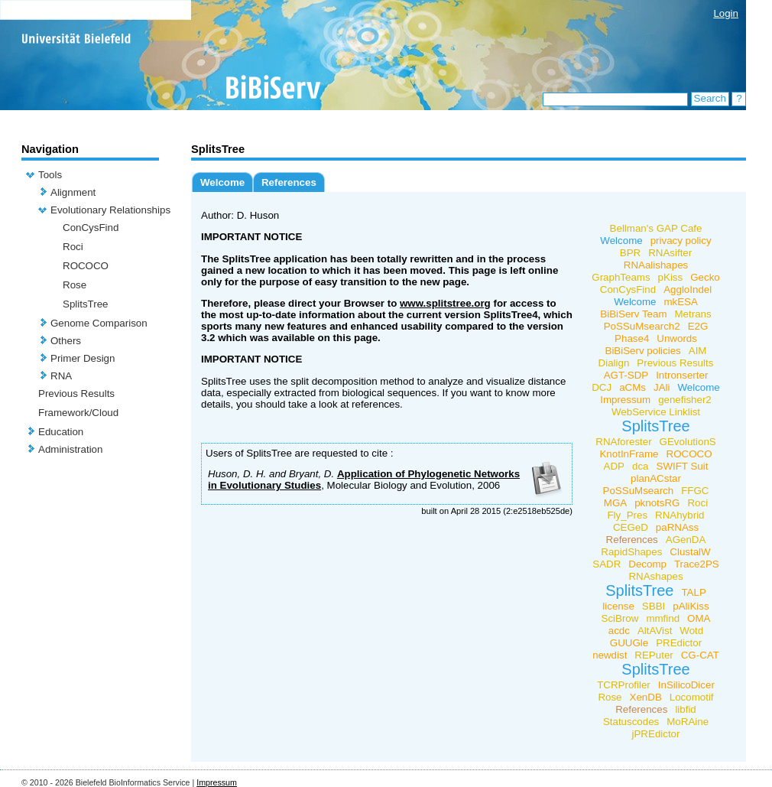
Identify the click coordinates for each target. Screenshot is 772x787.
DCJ (601, 387)
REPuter (653, 655)
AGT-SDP (626, 375)
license (618, 606)
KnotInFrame (628, 454)
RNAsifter (670, 253)
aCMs (632, 387)
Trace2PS (696, 564)
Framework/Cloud (78, 412)
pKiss (670, 277)
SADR (606, 564)
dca (640, 466)
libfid (685, 709)
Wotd (691, 630)
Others (65, 340)
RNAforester (623, 441)
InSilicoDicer (686, 685)
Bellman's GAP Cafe (656, 228)
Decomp (647, 564)
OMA (698, 618)
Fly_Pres (627, 515)
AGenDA (686, 539)
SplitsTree (86, 304)
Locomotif (692, 697)
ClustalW (690, 552)
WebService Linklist (655, 412)
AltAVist (654, 630)
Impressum (625, 399)
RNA (61, 376)
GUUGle (629, 643)
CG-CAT (700, 655)
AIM (698, 350)
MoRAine (688, 721)
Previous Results (76, 393)
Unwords (677, 338)
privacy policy (681, 240)
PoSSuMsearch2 (642, 326)
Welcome (222, 182)
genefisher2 (685, 399)
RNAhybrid (679, 515)
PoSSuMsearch (638, 490)
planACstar (656, 478)
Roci (73, 246)
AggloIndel (687, 289)
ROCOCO (86, 266)
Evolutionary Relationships (110, 210)
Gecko (705, 277)
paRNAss (677, 527)
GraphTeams (621, 277)
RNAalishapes (656, 265)
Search (710, 98)
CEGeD (630, 527)
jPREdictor (656, 734)
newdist (609, 655)
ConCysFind (90, 227)
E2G (698, 326)
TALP (693, 592)
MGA (615, 503)
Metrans (693, 314)
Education (60, 431)
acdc (619, 630)
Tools (50, 174)
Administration (70, 449)
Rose (74, 285)
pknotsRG (657, 503)
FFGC (695, 490)
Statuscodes (631, 721)
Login (725, 13)
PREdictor (679, 643)
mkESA (680, 301)
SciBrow (620, 618)
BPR (630, 253)
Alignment (73, 192)
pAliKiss (691, 606)
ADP (614, 466)
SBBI (653, 606)
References (288, 182)
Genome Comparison (99, 323)
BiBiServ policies (643, 350)
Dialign (614, 363)
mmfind (663, 618)
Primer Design (82, 358)
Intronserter (682, 375)
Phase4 (632, 338)
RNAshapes (655, 576)
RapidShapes (631, 552)
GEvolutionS (688, 441)
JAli (662, 387)
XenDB (646, 697)
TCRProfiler (623, 685)
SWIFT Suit (683, 466)
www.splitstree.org (445, 303)
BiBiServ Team (633, 314)
